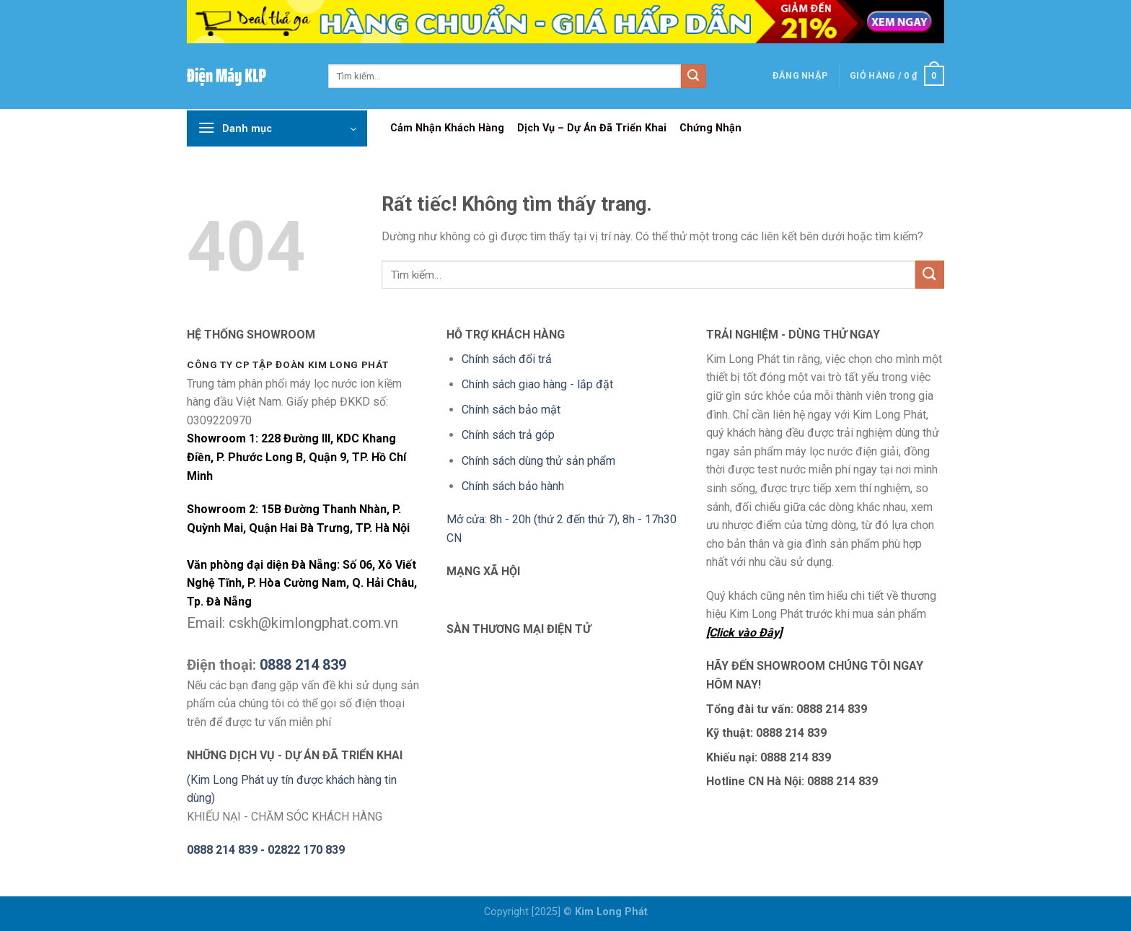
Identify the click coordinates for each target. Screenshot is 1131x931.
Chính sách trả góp (508, 435)
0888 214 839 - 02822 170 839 (266, 850)
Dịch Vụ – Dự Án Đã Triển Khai (591, 128)
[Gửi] (693, 76)
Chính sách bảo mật (511, 409)
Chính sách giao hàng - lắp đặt (537, 384)
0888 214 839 (303, 664)
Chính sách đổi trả (507, 359)
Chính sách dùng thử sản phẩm (538, 461)
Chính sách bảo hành (513, 486)
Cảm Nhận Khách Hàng (447, 128)
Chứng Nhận (710, 128)
